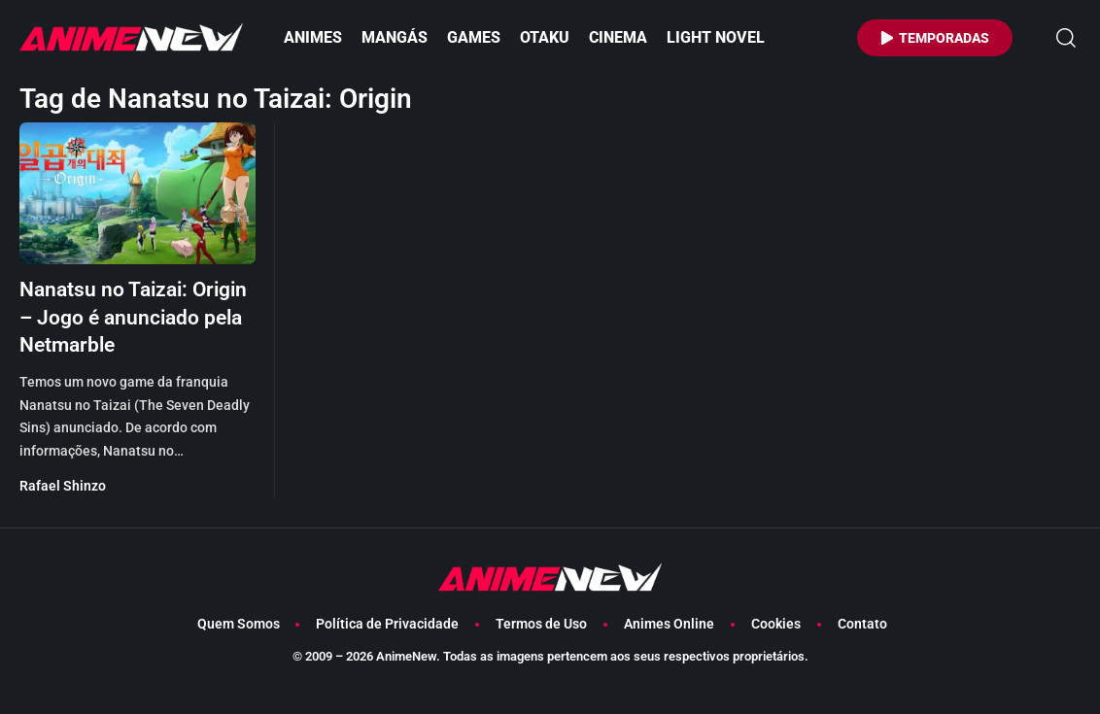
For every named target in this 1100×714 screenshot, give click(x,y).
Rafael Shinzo (62, 514)
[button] (1066, 37)
